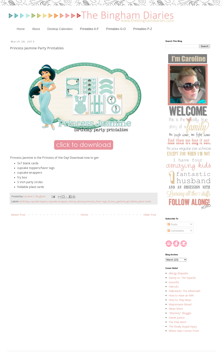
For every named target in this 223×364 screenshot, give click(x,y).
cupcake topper (38, 201)
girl (128, 201)
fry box (112, 201)
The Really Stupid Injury (183, 326)
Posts (172, 224)
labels (134, 201)
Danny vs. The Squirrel (182, 278)
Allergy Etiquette (178, 273)
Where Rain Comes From (184, 331)
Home (21, 29)
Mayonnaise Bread (180, 304)
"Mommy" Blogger (180, 313)
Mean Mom (176, 308)
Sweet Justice (177, 317)
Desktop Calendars (60, 29)
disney (72, 201)
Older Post (149, 214)
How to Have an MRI (181, 295)
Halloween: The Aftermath (184, 291)
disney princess (86, 201)
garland (121, 201)
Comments (176, 230)
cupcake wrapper (58, 201)
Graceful (174, 282)
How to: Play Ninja (180, 300)
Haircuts (174, 286)
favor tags (101, 201)
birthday (24, 201)
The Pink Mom (177, 322)
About (36, 29)
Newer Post (18, 214)
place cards (144, 201)
